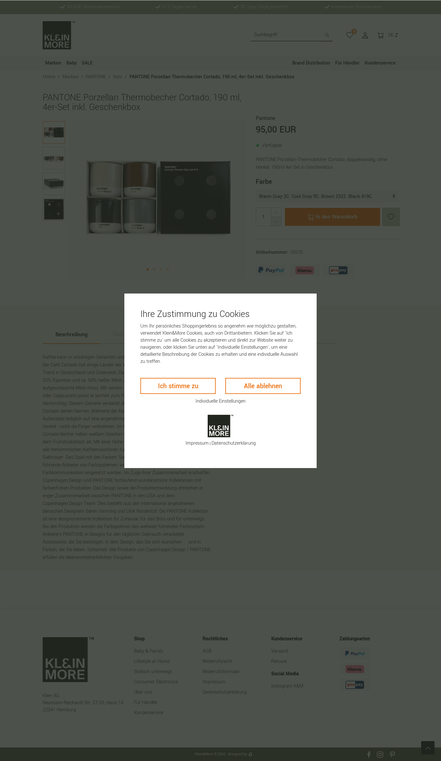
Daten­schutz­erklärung (234, 443)
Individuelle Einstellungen (220, 401)
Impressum (197, 443)
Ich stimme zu (178, 385)
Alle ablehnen (263, 385)
